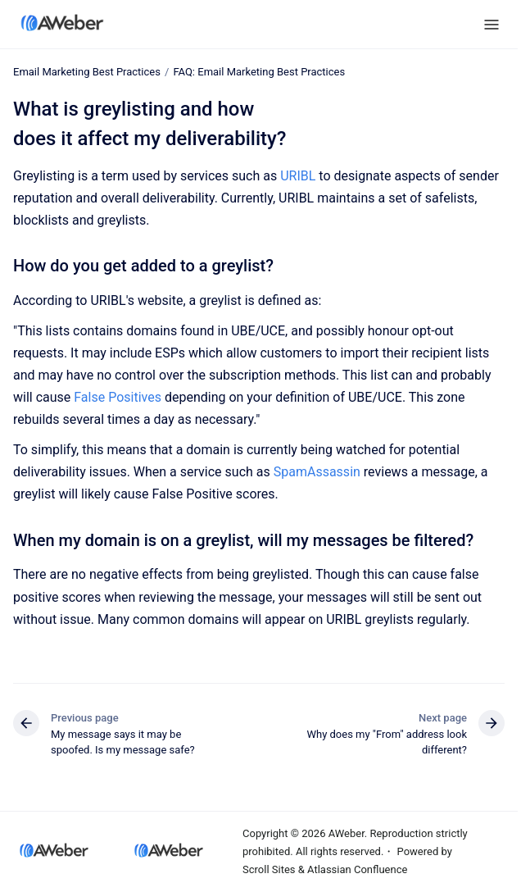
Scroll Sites (269, 869)
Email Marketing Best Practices (87, 72)
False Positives (117, 397)
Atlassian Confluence (357, 869)
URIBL (297, 176)
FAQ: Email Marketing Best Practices (259, 72)
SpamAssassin (317, 472)
